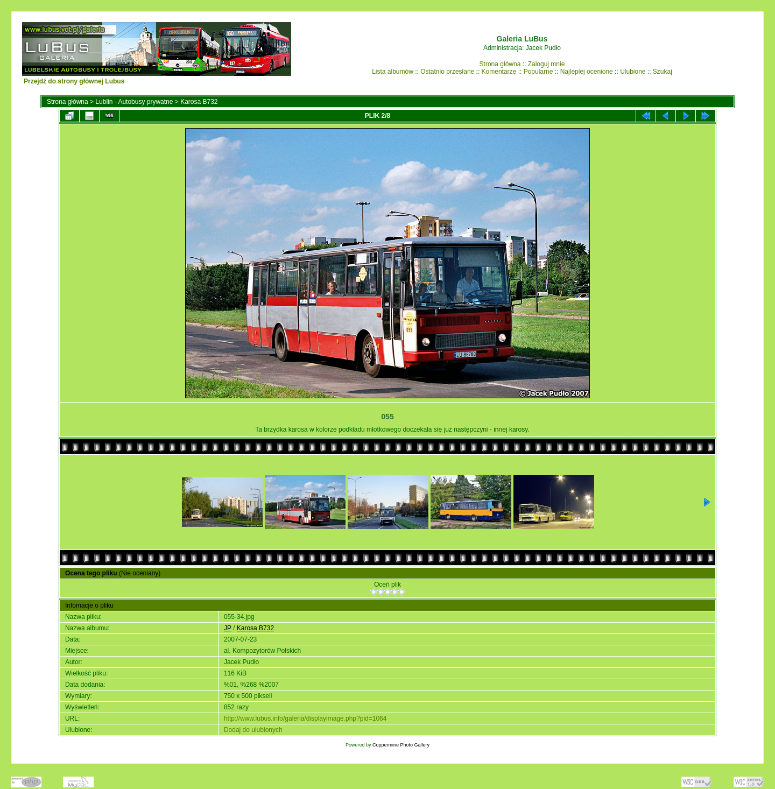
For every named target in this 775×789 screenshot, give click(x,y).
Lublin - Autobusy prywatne (134, 101)
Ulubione (632, 71)
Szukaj (662, 71)
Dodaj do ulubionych (253, 730)
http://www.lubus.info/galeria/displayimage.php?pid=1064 (305, 718)
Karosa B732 (198, 101)
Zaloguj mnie (546, 64)
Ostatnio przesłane (447, 71)
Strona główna (500, 64)
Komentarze (499, 71)
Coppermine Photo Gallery (400, 745)
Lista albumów (392, 71)
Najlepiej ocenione (586, 71)
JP (227, 628)
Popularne (538, 71)
